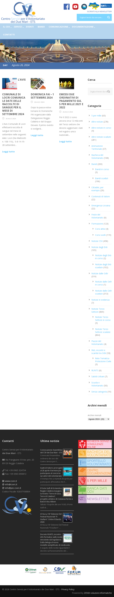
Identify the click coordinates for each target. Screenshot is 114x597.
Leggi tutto (8, 151)
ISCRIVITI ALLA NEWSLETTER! (99, 11)
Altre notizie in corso (101, 127)
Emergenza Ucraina (100, 205)
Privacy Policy (67, 589)
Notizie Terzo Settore (97, 310)
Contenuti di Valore (100, 196)
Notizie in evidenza (100, 299)
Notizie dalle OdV (99, 273)
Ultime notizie (49, 441)
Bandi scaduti (101, 178)
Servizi (18, 26)
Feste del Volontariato (97, 216)
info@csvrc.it (11, 484)
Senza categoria (99, 391)
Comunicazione (58, 26)
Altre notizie (97, 121)
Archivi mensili (94, 415)
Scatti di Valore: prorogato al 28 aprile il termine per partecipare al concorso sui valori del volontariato (51, 472)
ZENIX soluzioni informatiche (98, 592)
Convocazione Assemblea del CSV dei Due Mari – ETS (51, 451)
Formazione (97, 223)
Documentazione (83, 26)
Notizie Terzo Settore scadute (102, 330)
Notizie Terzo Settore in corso (103, 318)
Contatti (9, 34)
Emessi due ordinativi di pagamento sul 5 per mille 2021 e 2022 (71, 101)
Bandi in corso (102, 169)
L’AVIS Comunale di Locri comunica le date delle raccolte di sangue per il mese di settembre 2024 (14, 97)
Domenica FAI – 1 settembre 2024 (42, 96)
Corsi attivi (100, 228)
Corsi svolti (100, 235)
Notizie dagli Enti (99, 247)
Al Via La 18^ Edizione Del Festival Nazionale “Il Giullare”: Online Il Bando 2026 (51, 518)
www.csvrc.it (11, 481)
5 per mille (96, 115)
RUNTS (94, 370)
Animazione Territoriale (97, 147)
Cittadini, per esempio (97, 189)
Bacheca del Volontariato (97, 156)
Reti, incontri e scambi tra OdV (98, 352)
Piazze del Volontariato (97, 342)
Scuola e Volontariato (97, 384)
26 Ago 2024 (11, 118)
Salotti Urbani (97, 376)
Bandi (41, 26)
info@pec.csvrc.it (13, 488)
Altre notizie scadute (101, 136)
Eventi (30, 26)
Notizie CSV (97, 241)
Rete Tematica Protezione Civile (103, 360)
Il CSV (6, 26)
